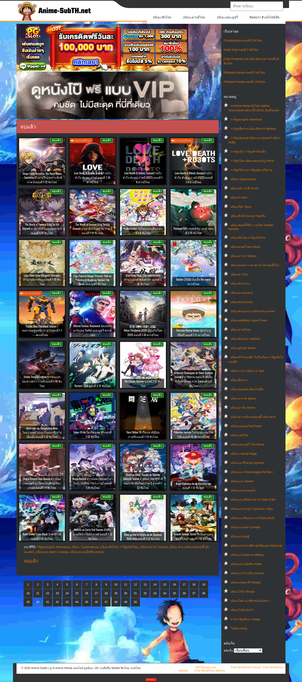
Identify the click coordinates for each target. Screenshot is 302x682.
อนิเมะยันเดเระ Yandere (245, 339)
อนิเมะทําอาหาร (240, 283)
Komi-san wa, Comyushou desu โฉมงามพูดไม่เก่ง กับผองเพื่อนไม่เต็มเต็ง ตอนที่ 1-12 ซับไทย (42, 432)
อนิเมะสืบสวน (239, 380)
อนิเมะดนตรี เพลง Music (245, 247)
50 (135, 602)
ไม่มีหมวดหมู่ (239, 628)
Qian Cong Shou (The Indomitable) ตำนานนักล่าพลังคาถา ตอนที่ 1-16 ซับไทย (143, 279)
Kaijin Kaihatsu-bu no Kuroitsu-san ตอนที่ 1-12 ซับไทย (193, 486)
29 (115, 593)
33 (154, 593)
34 (164, 593)
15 (164, 584)
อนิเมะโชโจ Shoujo (243, 591)
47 (106, 602)
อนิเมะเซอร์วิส (239, 435)
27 (96, 593)
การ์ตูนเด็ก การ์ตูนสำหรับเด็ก (248, 151)
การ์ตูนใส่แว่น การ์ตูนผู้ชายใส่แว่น (251, 170)
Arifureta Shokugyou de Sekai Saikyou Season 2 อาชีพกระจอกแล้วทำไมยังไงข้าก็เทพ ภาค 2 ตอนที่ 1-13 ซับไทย (193, 379)
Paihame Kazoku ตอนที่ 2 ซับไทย (244, 72)
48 (115, 602)
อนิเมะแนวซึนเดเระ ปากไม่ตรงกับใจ (253, 518)
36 (184, 593)
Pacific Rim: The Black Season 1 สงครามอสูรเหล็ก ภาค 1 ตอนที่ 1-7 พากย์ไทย (42, 330)
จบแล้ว (31, 561)
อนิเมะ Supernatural (243, 179)
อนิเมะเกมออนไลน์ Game (246, 426)
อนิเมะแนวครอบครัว (243, 490)
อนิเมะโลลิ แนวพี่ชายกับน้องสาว (250, 601)
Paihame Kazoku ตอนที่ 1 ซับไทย (244, 81)
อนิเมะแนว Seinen (242, 481)
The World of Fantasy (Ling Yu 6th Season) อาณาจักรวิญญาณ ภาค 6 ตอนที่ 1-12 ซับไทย (92, 228)
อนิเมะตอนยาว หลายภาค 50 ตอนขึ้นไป (255, 265)
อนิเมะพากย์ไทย (194, 17)
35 (174, 593)
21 (37, 593)
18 (193, 584)
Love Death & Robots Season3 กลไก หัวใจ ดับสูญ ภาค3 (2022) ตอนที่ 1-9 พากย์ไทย (193, 177)
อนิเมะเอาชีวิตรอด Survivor (247, 463)
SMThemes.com (205, 667)
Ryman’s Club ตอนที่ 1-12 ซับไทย (92, 386)
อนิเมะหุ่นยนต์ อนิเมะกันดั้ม (247, 389)
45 (86, 602)
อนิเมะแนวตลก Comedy (245, 527)
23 (57, 593)
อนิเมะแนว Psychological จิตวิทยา (252, 472)
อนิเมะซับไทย (162, 17)
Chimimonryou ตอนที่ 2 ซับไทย (243, 40)
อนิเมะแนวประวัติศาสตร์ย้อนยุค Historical (256, 545)
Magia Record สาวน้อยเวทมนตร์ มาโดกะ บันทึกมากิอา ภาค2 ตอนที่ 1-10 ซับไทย (92, 483)
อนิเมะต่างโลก (239, 274)
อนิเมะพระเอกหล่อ (242, 302)
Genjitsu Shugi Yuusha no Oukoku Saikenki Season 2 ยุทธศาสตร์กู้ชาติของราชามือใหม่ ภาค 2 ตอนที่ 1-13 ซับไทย (143, 481)
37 (193, 593)
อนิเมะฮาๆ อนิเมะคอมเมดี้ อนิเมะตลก (253, 417)
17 (184, 584)
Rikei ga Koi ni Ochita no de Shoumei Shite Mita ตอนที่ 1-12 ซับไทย (143, 536)
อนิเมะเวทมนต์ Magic (244, 453)
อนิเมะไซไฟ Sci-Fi (242, 610)
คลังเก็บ (228, 650)
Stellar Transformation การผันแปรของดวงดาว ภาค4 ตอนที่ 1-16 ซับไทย (42, 381)
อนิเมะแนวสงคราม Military (247, 555)
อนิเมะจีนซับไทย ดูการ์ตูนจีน (248, 216)
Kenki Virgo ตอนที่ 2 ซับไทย (241, 49)
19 (203, 584)
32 (145, 593)
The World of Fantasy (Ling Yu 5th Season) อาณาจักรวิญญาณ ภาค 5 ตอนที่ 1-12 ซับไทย (42, 228)
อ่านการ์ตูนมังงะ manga (245, 619)
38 (203, 593)
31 (135, 593)
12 (135, 584)
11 (125, 584)
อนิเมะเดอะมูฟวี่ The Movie (247, 444)
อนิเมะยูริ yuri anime (243, 348)
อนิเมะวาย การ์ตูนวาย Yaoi (247, 371)
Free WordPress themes (246, 667)
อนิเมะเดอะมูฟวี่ (227, 17)
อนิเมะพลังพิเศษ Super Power (249, 320)
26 (86, 593)
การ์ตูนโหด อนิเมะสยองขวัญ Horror (252, 160)
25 (76, 593)
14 (154, 584)
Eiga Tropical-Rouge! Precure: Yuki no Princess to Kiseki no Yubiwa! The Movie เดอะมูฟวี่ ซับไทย (92, 280)
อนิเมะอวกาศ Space (243, 398)
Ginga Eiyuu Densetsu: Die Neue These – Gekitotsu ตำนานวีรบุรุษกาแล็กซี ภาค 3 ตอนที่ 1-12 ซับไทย (42, 177)
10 (115, 584)
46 (96, 602)
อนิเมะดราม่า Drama (243, 256)
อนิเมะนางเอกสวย (242, 293)
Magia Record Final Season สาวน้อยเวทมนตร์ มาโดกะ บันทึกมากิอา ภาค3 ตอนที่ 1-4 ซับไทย (42, 483)
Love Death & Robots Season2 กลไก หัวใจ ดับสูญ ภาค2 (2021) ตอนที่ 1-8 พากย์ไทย (143, 177)
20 (27, 593)
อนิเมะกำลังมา (239, 197)
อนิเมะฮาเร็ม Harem (243, 407)
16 (174, 584)
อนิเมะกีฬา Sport (241, 206)
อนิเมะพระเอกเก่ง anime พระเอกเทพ (252, 311)
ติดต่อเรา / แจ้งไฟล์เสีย (265, 17)
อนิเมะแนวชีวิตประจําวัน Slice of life (253, 499)
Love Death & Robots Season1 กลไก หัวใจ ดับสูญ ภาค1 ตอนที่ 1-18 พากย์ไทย (92, 177)
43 (67, 602)
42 (57, 602)
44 (76, 602)
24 (67, 593)
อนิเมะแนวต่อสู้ (240, 536)
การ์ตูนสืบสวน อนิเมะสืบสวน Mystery (253, 128)
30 (125, 593)
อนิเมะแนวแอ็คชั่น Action (246, 564)
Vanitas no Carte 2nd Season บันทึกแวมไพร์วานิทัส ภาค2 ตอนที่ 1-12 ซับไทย (92, 534)
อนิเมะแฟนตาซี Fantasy (246, 582)
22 (47, 593)
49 (125, 602)
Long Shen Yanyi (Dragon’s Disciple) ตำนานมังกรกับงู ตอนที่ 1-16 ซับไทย (42, 279)
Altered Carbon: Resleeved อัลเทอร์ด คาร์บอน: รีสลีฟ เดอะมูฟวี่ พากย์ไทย (92, 330)
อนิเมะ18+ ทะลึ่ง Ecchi (244, 188)
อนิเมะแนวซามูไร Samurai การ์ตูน (252, 509)
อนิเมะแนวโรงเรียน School (247, 573)
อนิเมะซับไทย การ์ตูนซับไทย (248, 237)
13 (145, 584)
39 (27, 602)
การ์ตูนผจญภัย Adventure (246, 119)
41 (47, 602)
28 (106, 593)
